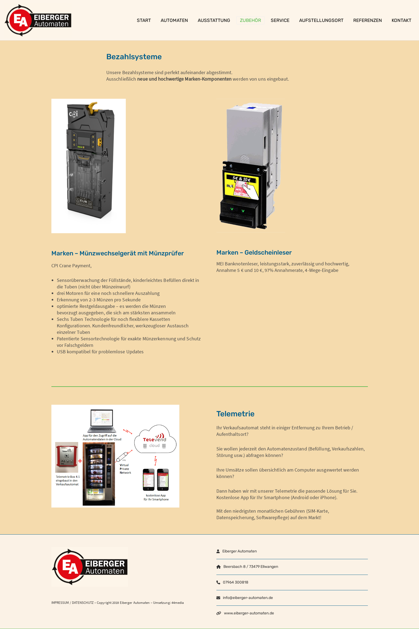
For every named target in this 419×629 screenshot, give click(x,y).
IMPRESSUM (60, 602)
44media (177, 602)
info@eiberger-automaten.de (248, 597)
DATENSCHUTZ (83, 602)
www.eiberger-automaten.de (249, 613)
